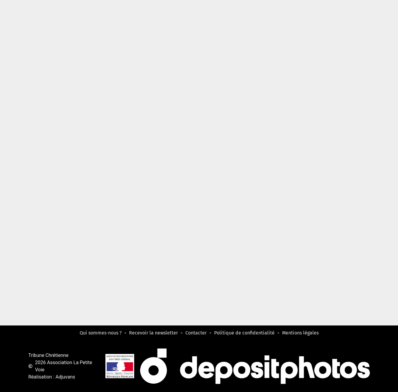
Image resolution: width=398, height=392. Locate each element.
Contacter (196, 333)
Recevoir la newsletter (153, 333)
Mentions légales (300, 333)
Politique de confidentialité (244, 333)
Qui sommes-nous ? (101, 333)
